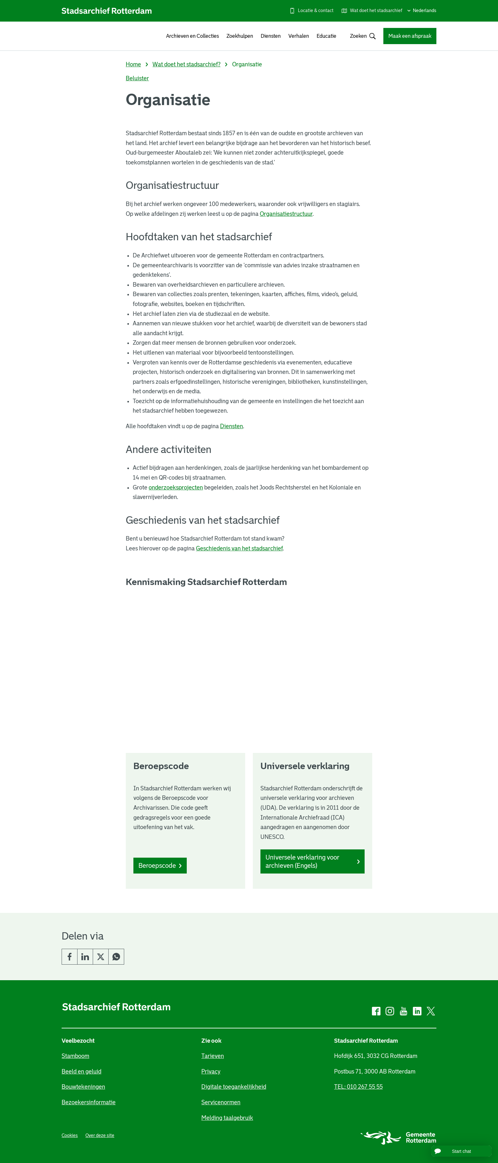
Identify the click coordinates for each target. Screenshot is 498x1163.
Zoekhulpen (239, 36)
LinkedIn (85, 956)
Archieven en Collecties (192, 36)
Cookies (70, 1135)
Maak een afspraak (409, 36)
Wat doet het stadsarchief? (186, 64)
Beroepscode (160, 865)
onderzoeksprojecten (176, 487)
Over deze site (99, 1135)
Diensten (271, 36)
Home (133, 64)
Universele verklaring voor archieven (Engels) (313, 861)
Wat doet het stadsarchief (376, 10)
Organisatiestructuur (286, 214)
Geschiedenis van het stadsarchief (239, 548)
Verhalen (298, 36)
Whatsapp (116, 956)
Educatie (326, 36)
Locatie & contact (315, 10)
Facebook (69, 956)
